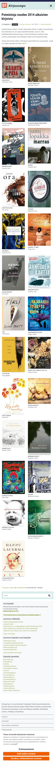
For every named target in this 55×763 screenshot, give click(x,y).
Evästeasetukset (26, 749)
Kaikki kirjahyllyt (46, 24)
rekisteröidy (21, 588)
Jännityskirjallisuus (9, 673)
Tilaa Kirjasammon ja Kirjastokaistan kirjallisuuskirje (21, 615)
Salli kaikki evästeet (26, 754)
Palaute (4, 717)
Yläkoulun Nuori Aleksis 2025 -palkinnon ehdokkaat (20, 631)
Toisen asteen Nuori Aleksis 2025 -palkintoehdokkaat (20, 628)
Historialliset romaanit (10, 668)
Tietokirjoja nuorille (9, 641)
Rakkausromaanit (9, 681)
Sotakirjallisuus (8, 684)
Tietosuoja (6, 730)
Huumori (6, 670)
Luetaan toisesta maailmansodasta (15, 645)
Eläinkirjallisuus (8, 659)
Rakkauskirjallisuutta (10, 647)
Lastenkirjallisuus (9, 677)
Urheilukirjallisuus (9, 688)
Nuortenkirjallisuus (9, 679)
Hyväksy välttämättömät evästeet (26, 758)
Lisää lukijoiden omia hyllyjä (12, 652)
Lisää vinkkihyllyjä (9, 634)
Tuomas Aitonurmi (25, 24)
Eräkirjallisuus (7, 662)
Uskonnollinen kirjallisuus (11, 690)
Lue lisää (13, 744)
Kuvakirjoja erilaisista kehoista (13, 643)
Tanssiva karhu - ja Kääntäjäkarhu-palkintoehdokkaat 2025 (22, 626)
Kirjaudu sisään (8, 588)
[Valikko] (51, 5)
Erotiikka (6, 664)
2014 (24, 43)
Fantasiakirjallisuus (9, 666)
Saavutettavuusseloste (10, 725)
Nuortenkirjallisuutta (10, 649)
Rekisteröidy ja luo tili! (10, 611)
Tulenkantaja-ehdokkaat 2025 (13, 622)
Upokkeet (5, 721)
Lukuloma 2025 (8, 624)
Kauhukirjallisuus (9, 675)
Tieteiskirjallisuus (8, 686)
